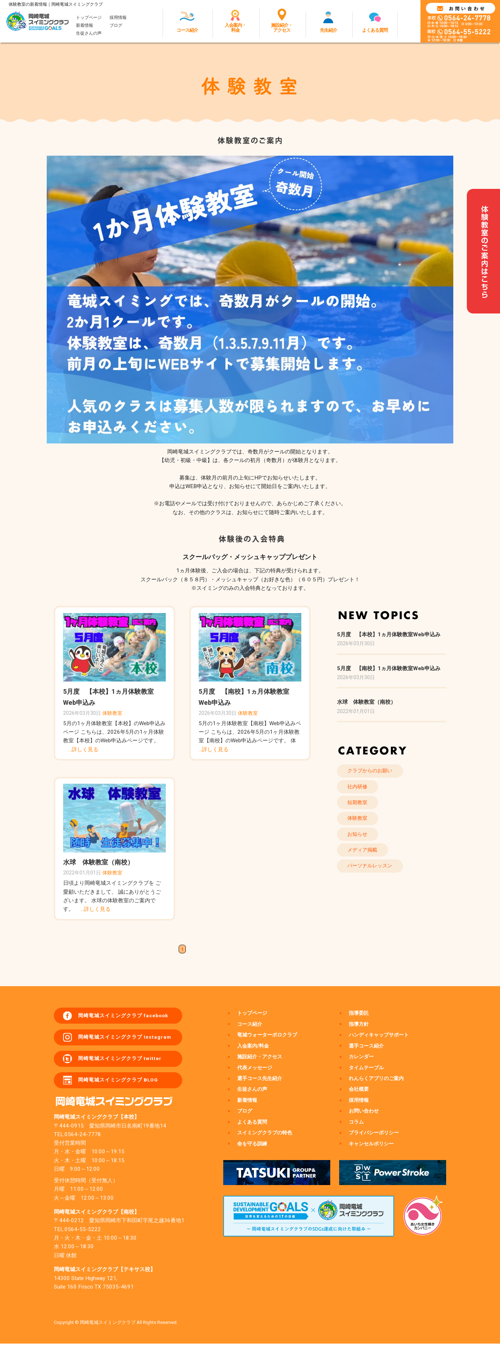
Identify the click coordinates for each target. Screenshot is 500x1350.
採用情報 (118, 17)
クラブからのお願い (372, 771)
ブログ (115, 26)
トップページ (89, 17)
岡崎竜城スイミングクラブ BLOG (124, 1086)
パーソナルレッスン (372, 874)
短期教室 (359, 806)
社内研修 (359, 789)
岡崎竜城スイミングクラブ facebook (129, 1016)
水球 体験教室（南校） (98, 862)
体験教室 (112, 713)
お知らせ (359, 840)
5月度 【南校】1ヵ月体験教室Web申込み (388, 668)
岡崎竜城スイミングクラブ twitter (125, 1063)
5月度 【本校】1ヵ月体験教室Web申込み (388, 634)
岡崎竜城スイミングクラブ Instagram (130, 1040)
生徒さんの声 (89, 34)
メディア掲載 (364, 857)
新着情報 (84, 26)
